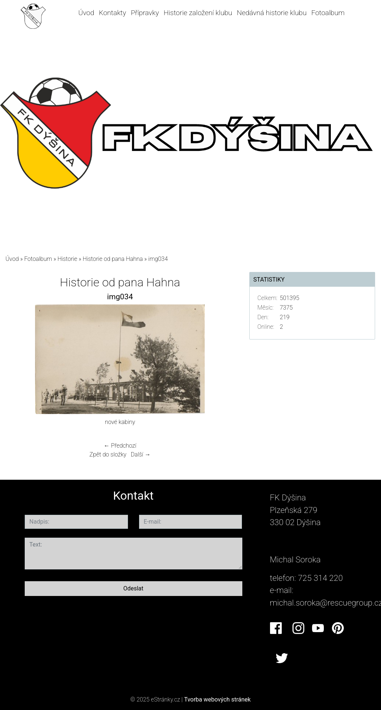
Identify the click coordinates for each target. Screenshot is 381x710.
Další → (141, 454)
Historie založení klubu (198, 12)
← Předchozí (120, 445)
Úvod (86, 12)
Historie (67, 258)
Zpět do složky (108, 454)
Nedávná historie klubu (271, 12)
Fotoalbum (327, 12)
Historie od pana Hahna (113, 258)
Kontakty (112, 12)
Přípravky (145, 12)
